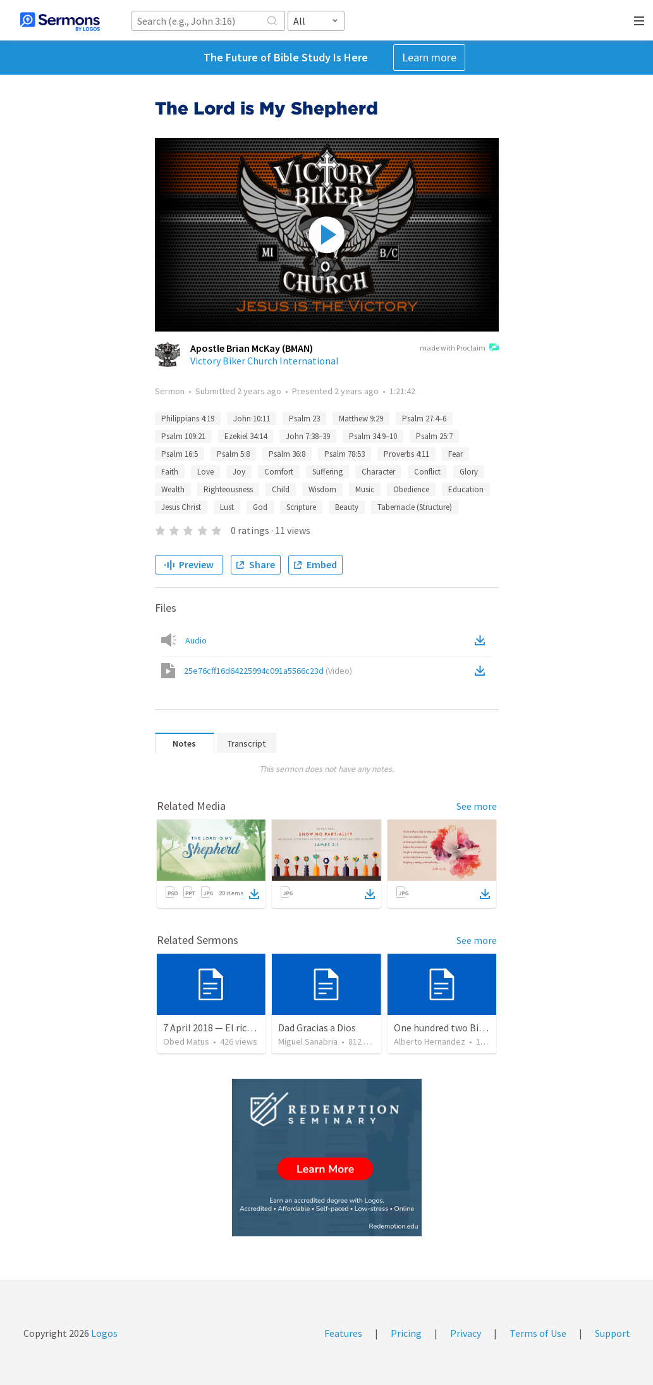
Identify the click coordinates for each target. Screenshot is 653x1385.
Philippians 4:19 (187, 418)
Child (281, 489)
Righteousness (228, 489)
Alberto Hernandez (429, 1041)
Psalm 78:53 (344, 454)
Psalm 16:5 (179, 454)
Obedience (411, 489)
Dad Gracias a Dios (317, 1027)
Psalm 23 (304, 418)
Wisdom (322, 489)
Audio (196, 640)
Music (364, 489)
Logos (103, 1333)
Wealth (173, 489)
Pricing (406, 1333)
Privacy (465, 1333)
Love (205, 471)
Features (343, 1333)
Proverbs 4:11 (406, 454)
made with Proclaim (459, 348)
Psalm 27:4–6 (424, 418)
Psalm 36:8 (287, 454)
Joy (239, 471)
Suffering (327, 471)
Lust (227, 507)
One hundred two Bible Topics (458, 1027)
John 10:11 (251, 418)
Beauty (346, 507)
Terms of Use (538, 1333)
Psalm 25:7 (434, 436)
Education (466, 489)
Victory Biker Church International (264, 360)
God (260, 507)
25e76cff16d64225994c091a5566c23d (268, 670)
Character (378, 471)
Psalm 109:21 (183, 436)
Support (612, 1333)
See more (476, 806)
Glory (469, 471)
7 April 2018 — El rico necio (220, 1027)
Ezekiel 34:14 (245, 436)
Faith (169, 471)
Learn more (429, 57)
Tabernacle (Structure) (414, 507)
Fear (455, 454)
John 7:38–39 (308, 436)
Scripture (301, 507)
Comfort (278, 471)
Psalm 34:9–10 (373, 436)
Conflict (427, 471)
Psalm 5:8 (233, 454)
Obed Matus (186, 1041)
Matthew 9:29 (361, 418)
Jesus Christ (181, 507)
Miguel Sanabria (308, 1041)
